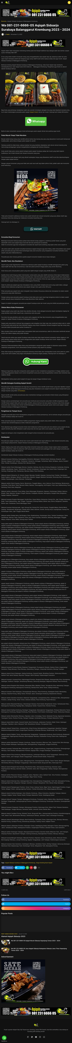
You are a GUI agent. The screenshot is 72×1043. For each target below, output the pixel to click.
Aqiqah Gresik (34, 112)
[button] (2, 2)
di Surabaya (21, 390)
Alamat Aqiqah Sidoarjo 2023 (13, 936)
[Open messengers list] (4, 1038)
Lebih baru (5, 890)
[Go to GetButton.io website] (4, 1041)
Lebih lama (67, 890)
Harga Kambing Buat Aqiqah (44, 862)
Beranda (3, 21)
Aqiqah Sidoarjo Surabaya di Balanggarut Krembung (22, 21)
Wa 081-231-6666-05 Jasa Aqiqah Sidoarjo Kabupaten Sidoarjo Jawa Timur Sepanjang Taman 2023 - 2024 (39, 949)
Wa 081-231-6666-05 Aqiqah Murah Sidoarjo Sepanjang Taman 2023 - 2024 (35, 940)
